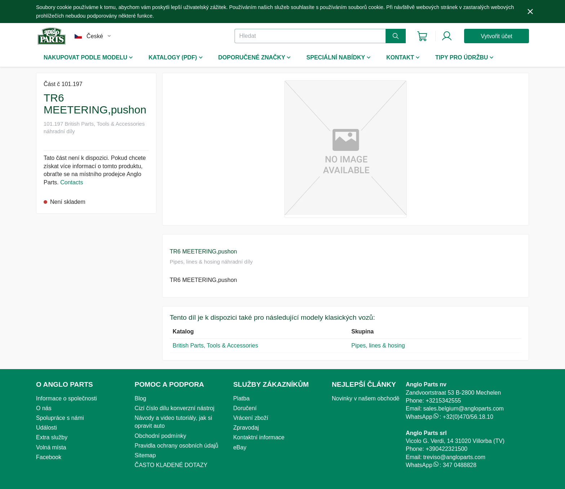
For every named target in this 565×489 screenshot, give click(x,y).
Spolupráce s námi (60, 418)
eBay (239, 447)
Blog (140, 398)
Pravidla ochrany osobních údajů (176, 446)
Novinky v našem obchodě (366, 398)
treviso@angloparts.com (454, 457)
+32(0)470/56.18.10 (468, 417)
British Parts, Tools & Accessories (215, 345)
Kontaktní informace (258, 437)
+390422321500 (446, 449)
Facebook (48, 457)
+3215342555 (443, 401)
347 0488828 (459, 465)
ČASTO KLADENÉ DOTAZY (171, 465)
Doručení (245, 408)
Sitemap (145, 455)
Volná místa (51, 447)
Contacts (71, 182)
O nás (44, 408)
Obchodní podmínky (160, 436)
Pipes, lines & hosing (378, 345)
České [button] (94, 36)
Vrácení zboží (250, 418)
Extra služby (51, 437)
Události (46, 428)
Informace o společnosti (66, 398)
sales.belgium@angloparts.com (463, 408)
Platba (241, 398)
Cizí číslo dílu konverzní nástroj (174, 408)
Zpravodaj (246, 428)
